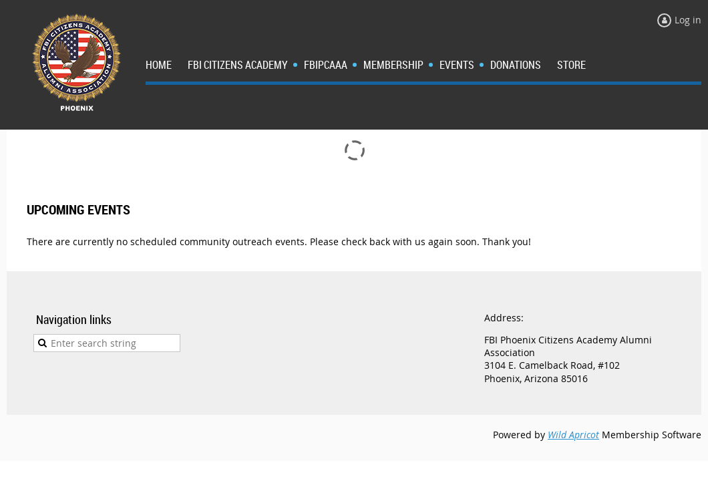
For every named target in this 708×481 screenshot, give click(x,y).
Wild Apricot (573, 434)
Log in (688, 19)
